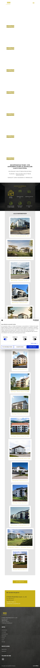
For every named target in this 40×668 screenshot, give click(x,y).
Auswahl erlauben (20, 346)
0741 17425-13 (6, 621)
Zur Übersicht (20, 581)
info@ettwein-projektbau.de (13, 603)
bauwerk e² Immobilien (25, 177)
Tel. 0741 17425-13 (11, 602)
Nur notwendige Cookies (7, 346)
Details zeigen (34, 343)
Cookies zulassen (32, 346)
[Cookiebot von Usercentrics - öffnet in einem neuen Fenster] (34, 320)
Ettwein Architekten (23, 174)
